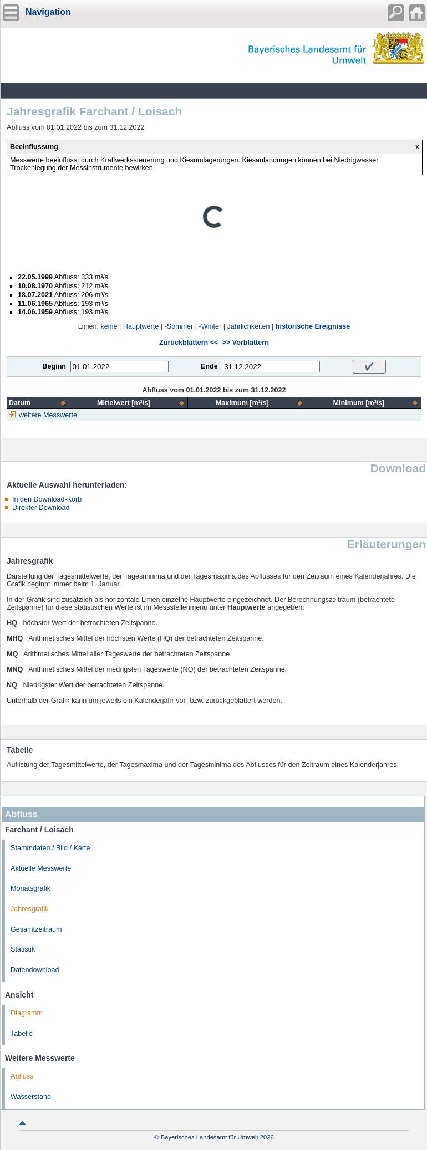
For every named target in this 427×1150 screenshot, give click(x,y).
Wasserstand (31, 1097)
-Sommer (179, 326)
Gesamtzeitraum (36, 929)
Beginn (54, 366)
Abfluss (22, 1076)
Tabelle (22, 1033)
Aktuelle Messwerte (41, 868)
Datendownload (35, 970)
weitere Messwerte (48, 415)
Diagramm (27, 1013)
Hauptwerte (141, 326)
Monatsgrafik (30, 888)
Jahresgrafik (30, 909)
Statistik (23, 949)
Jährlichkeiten (248, 326)
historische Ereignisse (313, 326)
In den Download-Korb (47, 499)
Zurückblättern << (188, 342)
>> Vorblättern (245, 342)
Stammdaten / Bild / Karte (50, 848)
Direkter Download (41, 508)
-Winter (210, 326)
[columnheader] (38, 403)
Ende (209, 366)
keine (108, 326)
